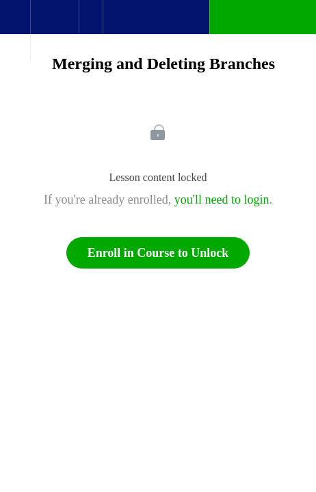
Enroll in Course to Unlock (158, 253)
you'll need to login (221, 199)
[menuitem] (54, 31)
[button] (15, 24)
